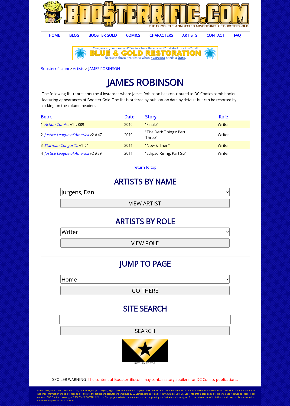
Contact (216, 35)
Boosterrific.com (55, 68)
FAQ (237, 35)
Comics (133, 35)
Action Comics (56, 124)
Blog (74, 35)
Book (46, 117)
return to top (145, 167)
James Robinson (104, 68)
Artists (189, 35)
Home (54, 35)
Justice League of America (66, 134)
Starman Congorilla (61, 145)
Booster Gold (102, 35)
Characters (161, 35)
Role (223, 117)
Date (129, 117)
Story (150, 117)
